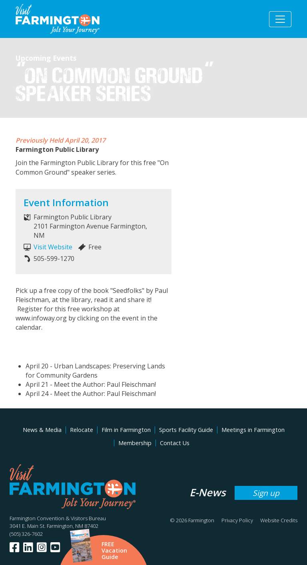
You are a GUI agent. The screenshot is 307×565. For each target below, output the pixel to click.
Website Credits (278, 520)
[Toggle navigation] (280, 19)
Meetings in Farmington (253, 429)
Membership (135, 443)
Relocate (81, 429)
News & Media (42, 429)
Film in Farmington (126, 429)
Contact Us (174, 443)
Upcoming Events (46, 58)
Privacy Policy (237, 520)
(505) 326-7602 (26, 533)
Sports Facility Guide (186, 429)
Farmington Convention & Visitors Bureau (58, 518)
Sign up (266, 492)
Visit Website (53, 247)
